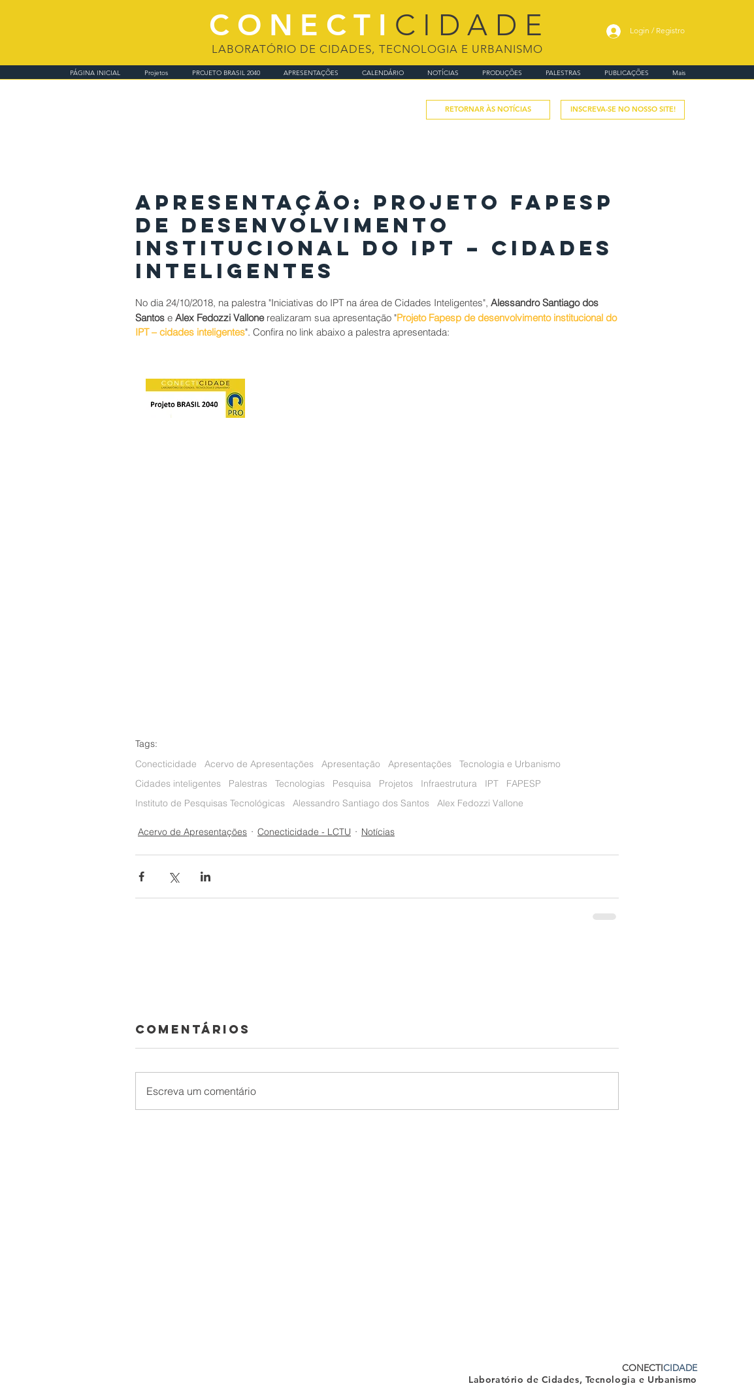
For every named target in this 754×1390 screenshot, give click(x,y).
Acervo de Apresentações (259, 764)
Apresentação (350, 764)
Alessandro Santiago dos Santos (361, 803)
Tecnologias (300, 783)
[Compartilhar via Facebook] (141, 876)
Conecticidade (166, 764)
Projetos (396, 783)
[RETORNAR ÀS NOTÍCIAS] (488, 109)
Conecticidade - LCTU (304, 832)
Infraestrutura (449, 783)
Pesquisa (352, 783)
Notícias (378, 832)
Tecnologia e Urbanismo (510, 764)
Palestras (248, 783)
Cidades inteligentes (178, 783)
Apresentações (419, 764)
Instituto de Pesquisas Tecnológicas (210, 803)
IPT (492, 783)
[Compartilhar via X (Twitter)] (173, 876)
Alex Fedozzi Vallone (480, 803)
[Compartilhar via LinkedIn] (205, 876)
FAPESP (523, 783)
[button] (623, 109)
